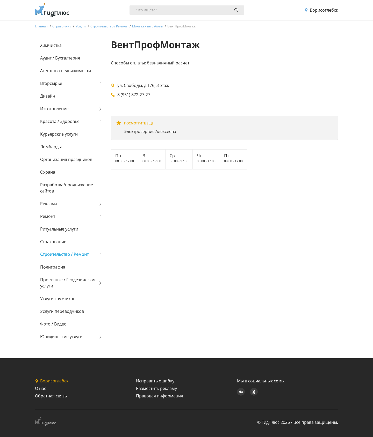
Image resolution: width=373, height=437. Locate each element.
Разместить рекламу (156, 388)
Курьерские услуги (59, 134)
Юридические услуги (61, 336)
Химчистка (51, 45)
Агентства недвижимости (65, 70)
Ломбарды (51, 147)
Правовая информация (159, 396)
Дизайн (47, 96)
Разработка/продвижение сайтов (66, 188)
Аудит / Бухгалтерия (60, 58)
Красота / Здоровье (60, 121)
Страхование (53, 242)
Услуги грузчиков (57, 298)
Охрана (47, 172)
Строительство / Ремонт (64, 254)
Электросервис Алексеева (150, 131)
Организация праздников (66, 159)
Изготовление (54, 109)
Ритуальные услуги (59, 229)
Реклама (48, 203)
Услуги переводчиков (62, 311)
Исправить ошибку (155, 381)
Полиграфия (52, 267)
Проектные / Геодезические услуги (68, 283)
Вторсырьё (51, 83)
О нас (40, 388)
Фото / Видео (53, 324)
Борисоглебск (321, 10)
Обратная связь (51, 396)
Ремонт (47, 216)
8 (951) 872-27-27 (133, 95)
